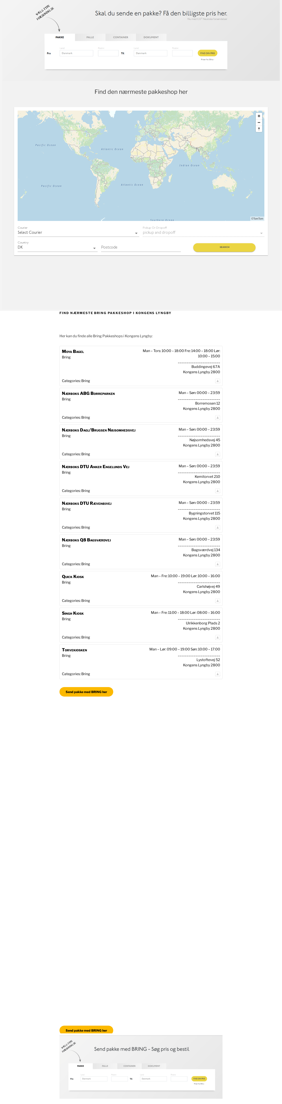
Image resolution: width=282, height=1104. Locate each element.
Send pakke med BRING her (86, 692)
